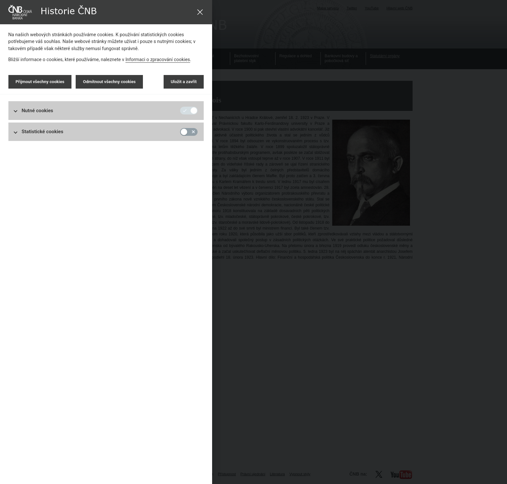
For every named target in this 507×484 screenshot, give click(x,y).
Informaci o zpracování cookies (157, 59)
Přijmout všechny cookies (40, 81)
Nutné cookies (37, 110)
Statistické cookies (42, 131)
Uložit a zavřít (184, 81)
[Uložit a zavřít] (200, 12)
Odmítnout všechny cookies (109, 81)
